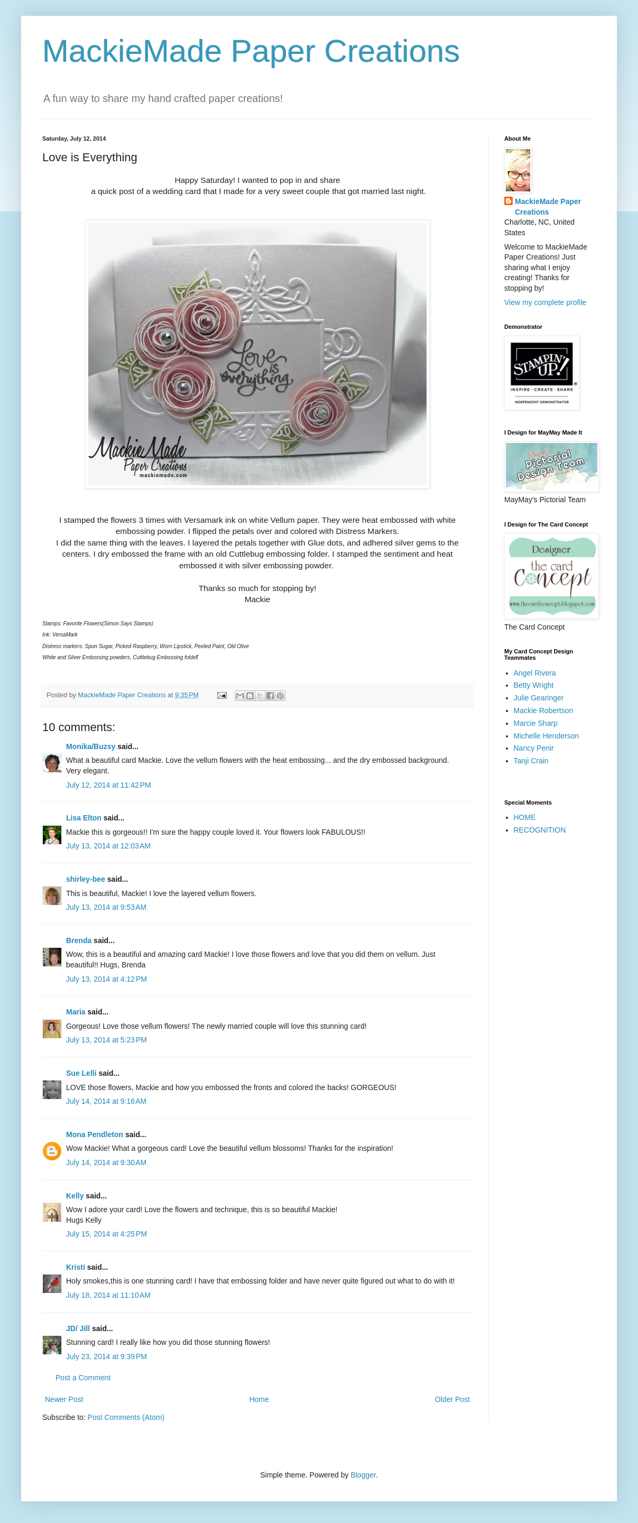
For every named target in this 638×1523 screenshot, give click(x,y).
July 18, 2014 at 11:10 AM (108, 1295)
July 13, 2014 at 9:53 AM (106, 907)
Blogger (362, 1475)
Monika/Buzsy (90, 746)
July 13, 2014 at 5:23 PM (106, 1040)
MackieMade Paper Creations (251, 51)
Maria (76, 1012)
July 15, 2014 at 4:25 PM (106, 1234)
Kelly (76, 1196)
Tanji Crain (531, 760)
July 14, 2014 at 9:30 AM (106, 1162)
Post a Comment (83, 1377)
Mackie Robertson (544, 710)
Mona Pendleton (94, 1134)
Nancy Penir (534, 748)
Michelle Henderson (546, 736)
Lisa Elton (83, 818)
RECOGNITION (540, 830)
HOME (525, 817)
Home (259, 1399)
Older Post (452, 1399)
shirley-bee (85, 879)
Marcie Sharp (536, 723)
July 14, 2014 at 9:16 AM (106, 1101)
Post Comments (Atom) (126, 1417)
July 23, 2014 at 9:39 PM (106, 1356)
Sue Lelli (82, 1073)
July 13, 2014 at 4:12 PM (106, 979)
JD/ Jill (78, 1328)
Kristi (76, 1267)
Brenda (78, 940)
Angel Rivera (535, 673)
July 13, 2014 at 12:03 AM (108, 846)
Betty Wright (534, 685)
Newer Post (64, 1399)
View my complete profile (545, 302)
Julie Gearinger (539, 698)
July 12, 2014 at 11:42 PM (108, 785)
